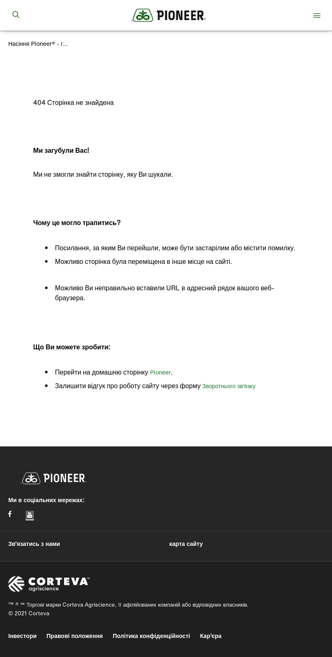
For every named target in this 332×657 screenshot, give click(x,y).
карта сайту (186, 543)
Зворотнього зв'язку (229, 386)
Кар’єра (211, 635)
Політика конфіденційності (151, 635)
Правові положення (75, 635)
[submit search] (15, 15)
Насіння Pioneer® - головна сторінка (39, 43)
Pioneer (160, 372)
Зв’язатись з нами (34, 543)
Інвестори (22, 635)
